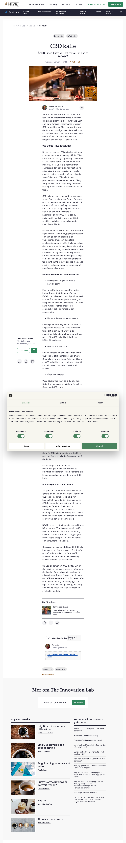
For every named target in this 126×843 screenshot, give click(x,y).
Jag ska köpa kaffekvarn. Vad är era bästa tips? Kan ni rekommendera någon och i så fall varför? (89, 799)
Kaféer (98, 11)
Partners (66, 4)
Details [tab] (63, 403)
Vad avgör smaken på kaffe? (85, 792)
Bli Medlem (115, 4)
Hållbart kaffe (109, 12)
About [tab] (100, 403)
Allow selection (63, 446)
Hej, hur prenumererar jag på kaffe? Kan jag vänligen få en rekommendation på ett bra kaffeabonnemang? (88, 784)
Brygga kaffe (26, 12)
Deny (26, 446)
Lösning (53, 4)
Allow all (99, 446)
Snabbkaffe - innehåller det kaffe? (88, 740)
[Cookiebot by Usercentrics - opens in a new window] (106, 395)
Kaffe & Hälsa (83, 12)
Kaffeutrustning (44, 11)
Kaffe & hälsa (71, 36)
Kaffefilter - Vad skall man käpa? (87, 735)
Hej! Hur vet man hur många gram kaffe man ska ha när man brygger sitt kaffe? (89, 774)
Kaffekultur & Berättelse (61, 12)
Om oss (78, 4)
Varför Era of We (36, 4)
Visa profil (23, 351)
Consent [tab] (25, 403)
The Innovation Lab (96, 4)
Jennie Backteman (60, 607)
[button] (18, 12)
